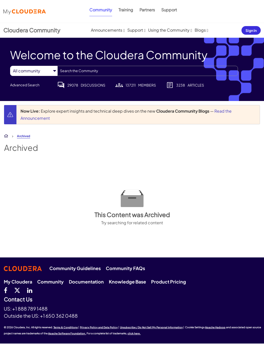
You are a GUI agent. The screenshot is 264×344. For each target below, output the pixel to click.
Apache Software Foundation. (67, 333)
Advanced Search (24, 85)
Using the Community (169, 30)
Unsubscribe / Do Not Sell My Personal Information (151, 327)
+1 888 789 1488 (30, 309)
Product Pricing (168, 282)
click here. (134, 333)
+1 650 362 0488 (59, 316)
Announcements (106, 30)
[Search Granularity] (33, 70)
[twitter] (17, 290)
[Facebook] (5, 290)
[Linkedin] (29, 290)
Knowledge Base (127, 282)
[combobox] (147, 71)
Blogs (200, 30)
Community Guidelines (75, 268)
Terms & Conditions (65, 327)
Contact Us (18, 299)
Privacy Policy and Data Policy (99, 327)
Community (100, 9)
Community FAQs (125, 268)
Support (169, 9)
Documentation (86, 282)
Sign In (251, 30)
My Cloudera (18, 282)
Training (125, 9)
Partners (147, 9)
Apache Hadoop (215, 327)
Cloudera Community (31, 30)
